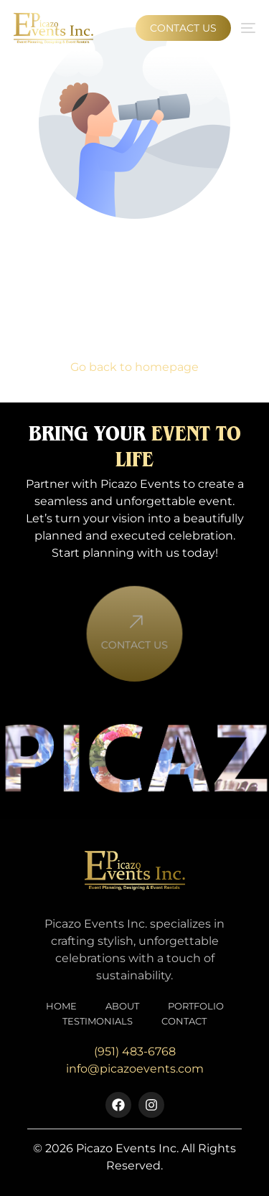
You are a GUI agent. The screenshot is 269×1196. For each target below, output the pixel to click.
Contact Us (134, 654)
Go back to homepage (134, 367)
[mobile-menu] (246, 28)
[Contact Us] (134, 632)
